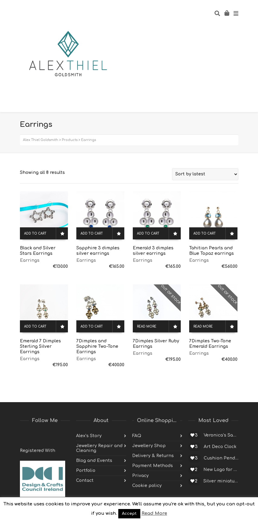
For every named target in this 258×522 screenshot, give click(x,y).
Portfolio (85, 470)
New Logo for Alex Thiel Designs (220, 469)
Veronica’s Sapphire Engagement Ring (221, 435)
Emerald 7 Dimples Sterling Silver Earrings (40, 346)
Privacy (140, 475)
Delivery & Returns (153, 455)
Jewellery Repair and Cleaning (99, 448)
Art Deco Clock (220, 446)
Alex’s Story (89, 436)
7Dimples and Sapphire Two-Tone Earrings (97, 346)
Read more (146, 326)
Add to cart (35, 233)
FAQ (136, 436)
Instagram (64, 436)
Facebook (38, 436)
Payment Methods (152, 465)
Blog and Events (94, 460)
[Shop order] (205, 174)
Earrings (30, 260)
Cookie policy (147, 485)
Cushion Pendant (221, 458)
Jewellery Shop (149, 446)
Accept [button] (129, 513)
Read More (154, 513)
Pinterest (51, 436)
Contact (85, 480)
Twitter (25, 436)
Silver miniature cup (220, 481)
